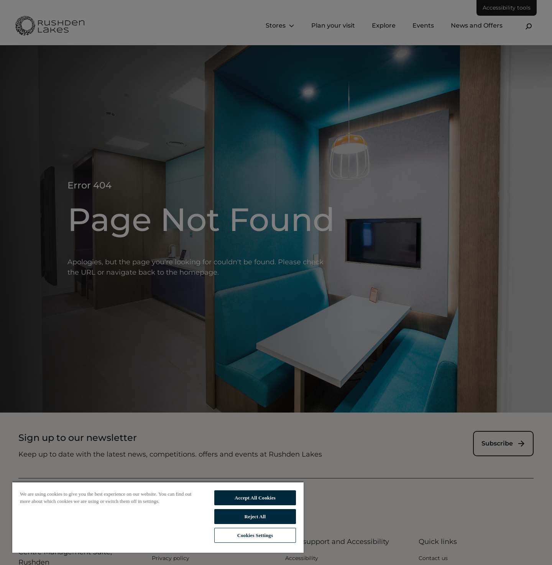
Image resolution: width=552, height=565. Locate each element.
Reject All (255, 516)
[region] (158, 517)
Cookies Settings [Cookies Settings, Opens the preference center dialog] (255, 535)
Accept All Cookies (255, 498)
